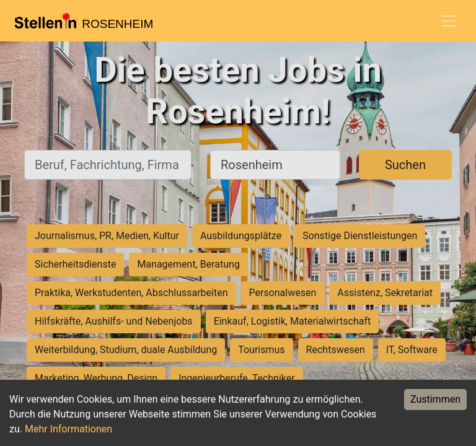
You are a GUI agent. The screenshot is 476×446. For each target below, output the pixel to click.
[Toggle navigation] (448, 21)
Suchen (405, 164)
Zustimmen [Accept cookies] (435, 399)
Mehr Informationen (68, 429)
